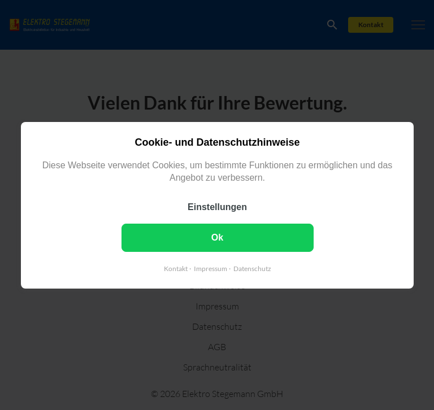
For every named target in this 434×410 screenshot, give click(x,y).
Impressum (210, 268)
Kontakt (175, 268)
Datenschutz (252, 268)
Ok (217, 237)
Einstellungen (217, 206)
